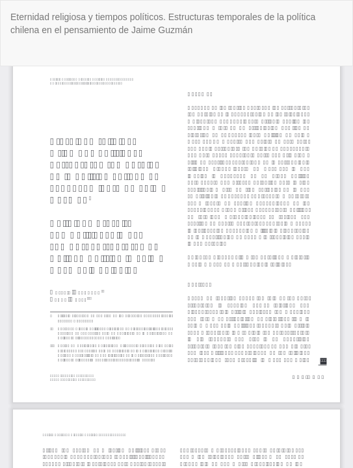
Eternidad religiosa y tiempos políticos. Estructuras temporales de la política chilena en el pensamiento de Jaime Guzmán (162, 23)
